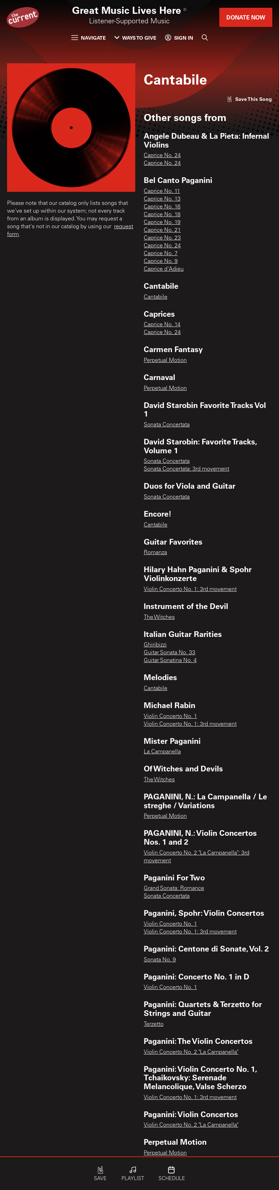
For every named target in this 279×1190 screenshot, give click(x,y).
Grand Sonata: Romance (174, 888)
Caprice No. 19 (162, 222)
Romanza (155, 553)
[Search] (205, 37)
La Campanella (162, 752)
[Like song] (249, 98)
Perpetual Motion (165, 360)
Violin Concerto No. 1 (170, 716)
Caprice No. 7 (161, 254)
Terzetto (154, 1024)
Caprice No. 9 (161, 261)
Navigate (88, 37)
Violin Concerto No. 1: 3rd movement (190, 589)
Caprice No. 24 (162, 156)
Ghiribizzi (155, 645)
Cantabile (155, 297)
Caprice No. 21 (162, 230)
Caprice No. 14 (162, 325)
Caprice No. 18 (162, 215)
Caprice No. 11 (162, 191)
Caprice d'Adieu (164, 269)
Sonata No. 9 (160, 960)
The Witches (159, 617)
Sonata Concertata (167, 425)
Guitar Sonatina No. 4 (170, 660)
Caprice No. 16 (162, 207)
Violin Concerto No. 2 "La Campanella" (191, 1052)
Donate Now (245, 17)
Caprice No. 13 (162, 199)
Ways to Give (135, 37)
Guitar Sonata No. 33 (169, 653)
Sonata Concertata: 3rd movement (186, 469)
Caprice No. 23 (162, 238)
